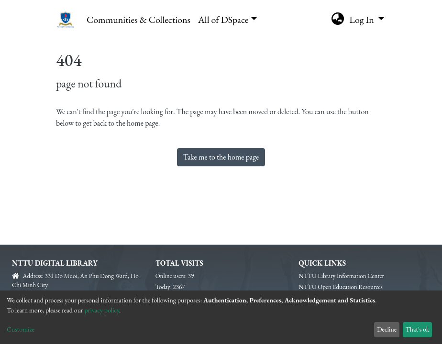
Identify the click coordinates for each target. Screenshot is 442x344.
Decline (387, 329)
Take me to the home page (221, 157)
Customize (20, 329)
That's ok (417, 329)
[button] (337, 19)
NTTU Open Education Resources (340, 287)
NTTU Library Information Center (341, 276)
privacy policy (102, 310)
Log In (362, 19)
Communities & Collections (138, 19)
